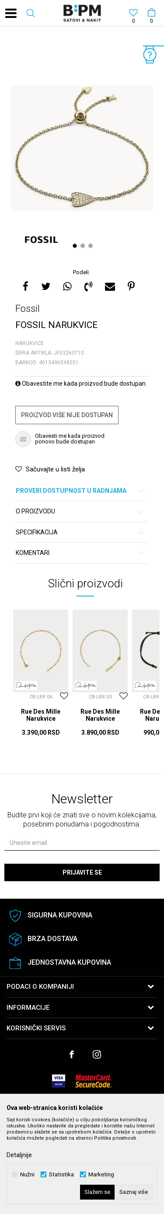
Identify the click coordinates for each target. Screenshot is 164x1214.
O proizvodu (80, 511)
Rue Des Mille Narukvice (40, 715)
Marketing (101, 1174)
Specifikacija (80, 532)
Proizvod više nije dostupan (67, 415)
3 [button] (92, 246)
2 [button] (84, 246)
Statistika (61, 1174)
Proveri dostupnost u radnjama (80, 491)
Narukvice (29, 343)
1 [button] (76, 246)
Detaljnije (19, 1154)
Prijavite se (82, 872)
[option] (82, 148)
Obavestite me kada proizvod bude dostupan (80, 383)
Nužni (27, 1174)
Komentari (80, 553)
